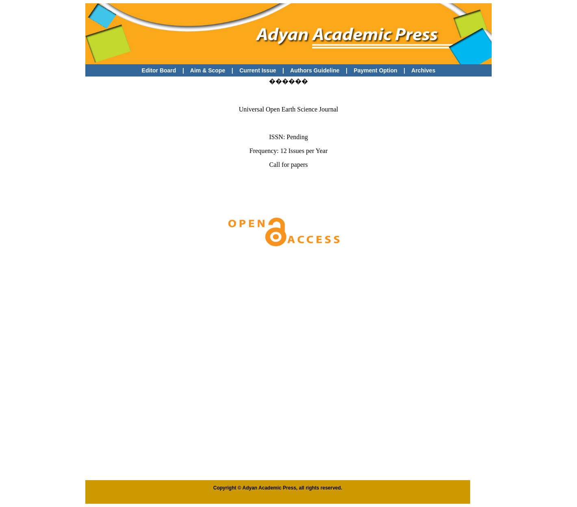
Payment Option (375, 70)
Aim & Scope (207, 70)
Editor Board (159, 70)
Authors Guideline (314, 70)
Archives (423, 70)
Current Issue (258, 70)
